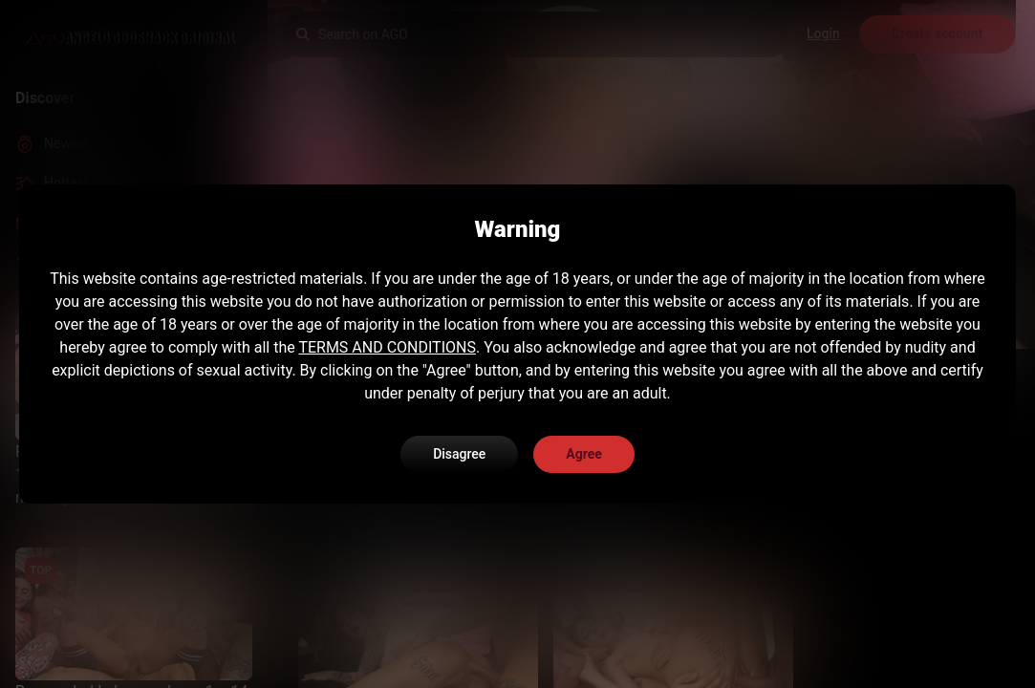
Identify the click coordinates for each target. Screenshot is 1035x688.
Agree (584, 454)
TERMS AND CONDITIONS (387, 347)
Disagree (459, 454)
